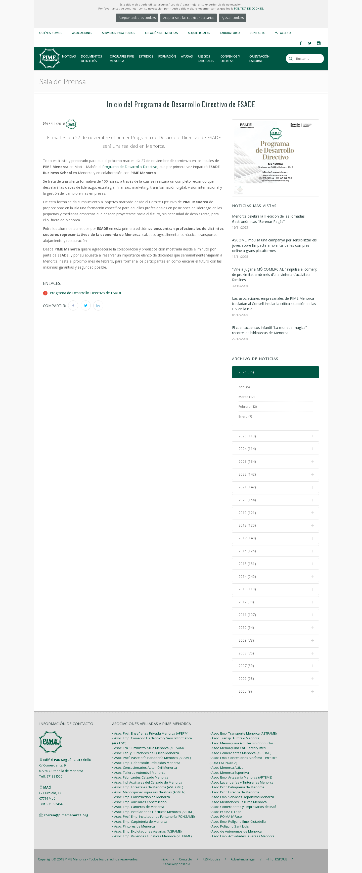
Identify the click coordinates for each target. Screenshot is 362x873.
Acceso (285, 33)
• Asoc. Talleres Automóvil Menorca (138, 770)
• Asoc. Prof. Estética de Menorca (234, 790)
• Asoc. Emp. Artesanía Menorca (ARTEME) (240, 776)
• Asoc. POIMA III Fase (225, 810)
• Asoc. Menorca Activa (226, 766)
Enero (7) (245, 416)
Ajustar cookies (233, 18)
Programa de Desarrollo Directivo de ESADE (86, 292)
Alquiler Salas (199, 33)
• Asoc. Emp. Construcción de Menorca (141, 795)
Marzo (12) (246, 396)
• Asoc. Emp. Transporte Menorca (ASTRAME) (243, 731)
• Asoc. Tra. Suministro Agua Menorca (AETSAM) (148, 746)
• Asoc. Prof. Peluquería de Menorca (236, 785)
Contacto (257, 33)
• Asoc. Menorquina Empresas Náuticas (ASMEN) (148, 790)
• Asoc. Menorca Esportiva (229, 770)
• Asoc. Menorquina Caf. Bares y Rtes (237, 746)
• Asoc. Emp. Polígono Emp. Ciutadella (237, 819)
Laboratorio (230, 33)
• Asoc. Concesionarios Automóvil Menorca (144, 766)
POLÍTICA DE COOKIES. (249, 8)
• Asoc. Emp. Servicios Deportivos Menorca (241, 795)
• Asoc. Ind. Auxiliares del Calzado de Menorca (147, 780)
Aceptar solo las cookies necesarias (188, 18)
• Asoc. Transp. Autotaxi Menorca (234, 736)
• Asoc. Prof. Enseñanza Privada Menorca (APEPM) (150, 731)
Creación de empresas (161, 33)
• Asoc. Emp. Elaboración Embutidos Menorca (146, 761)
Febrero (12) (248, 406)
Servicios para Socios (118, 33)
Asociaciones (82, 33)
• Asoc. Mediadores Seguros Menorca (238, 800)
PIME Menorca (75, 857)
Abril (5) (244, 387)
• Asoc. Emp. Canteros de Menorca (138, 805)
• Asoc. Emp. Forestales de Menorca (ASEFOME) (147, 785)
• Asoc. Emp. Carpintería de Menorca (139, 819)
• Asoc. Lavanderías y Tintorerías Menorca (241, 780)
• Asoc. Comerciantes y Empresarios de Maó (242, 805)
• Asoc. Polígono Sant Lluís (229, 825)
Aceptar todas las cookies (137, 18)
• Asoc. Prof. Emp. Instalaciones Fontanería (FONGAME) (153, 815)
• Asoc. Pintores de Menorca (133, 825)
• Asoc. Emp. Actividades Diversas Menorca (242, 834)
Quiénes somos (50, 33)
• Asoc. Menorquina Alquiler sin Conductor (241, 741)
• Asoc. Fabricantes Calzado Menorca (140, 776)
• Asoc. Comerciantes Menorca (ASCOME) (240, 751)
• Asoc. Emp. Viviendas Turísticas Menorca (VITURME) (152, 834)
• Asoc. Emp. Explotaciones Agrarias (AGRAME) (147, 829)
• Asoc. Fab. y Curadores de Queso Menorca (145, 751)
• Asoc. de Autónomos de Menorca (235, 829)
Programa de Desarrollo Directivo (129, 166)
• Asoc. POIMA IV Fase (225, 815)
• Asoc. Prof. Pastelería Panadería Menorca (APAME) (151, 756)
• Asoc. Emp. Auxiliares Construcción (139, 800)
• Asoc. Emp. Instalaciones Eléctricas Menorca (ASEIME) (153, 810)
